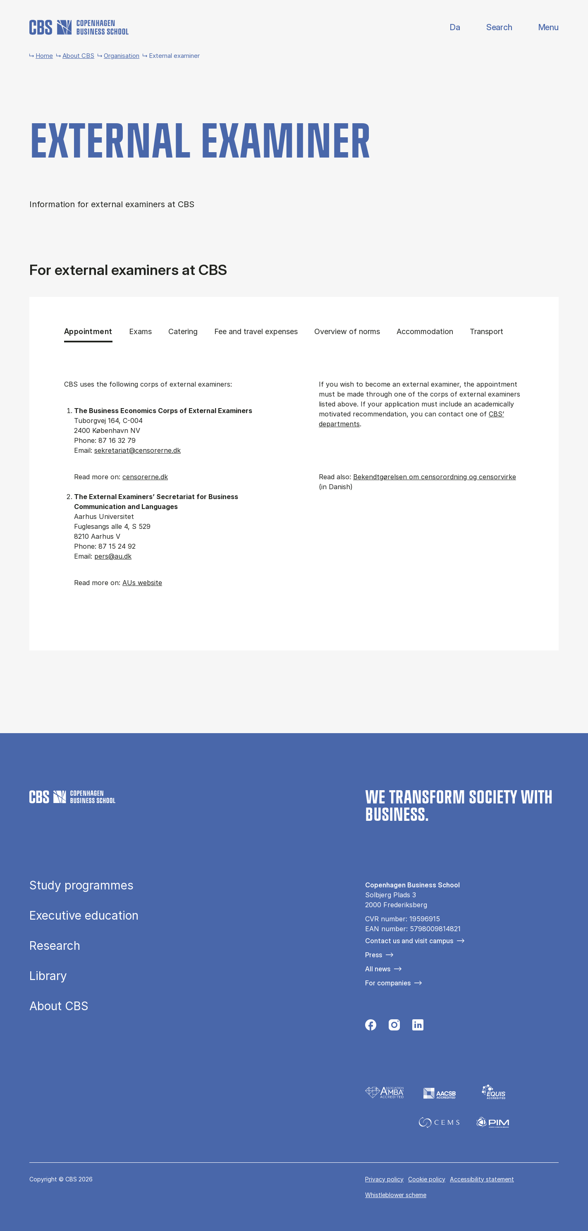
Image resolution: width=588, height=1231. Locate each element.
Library (48, 976)
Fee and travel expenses (256, 331)
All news (377, 969)
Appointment (88, 331)
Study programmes (81, 886)
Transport (490, 331)
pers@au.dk (112, 556)
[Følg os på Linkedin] (417, 1027)
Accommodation (425, 331)
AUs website (142, 582)
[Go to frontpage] (79, 27)
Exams (140, 331)
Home (44, 56)
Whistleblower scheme (395, 1194)
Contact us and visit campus (409, 941)
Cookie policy (426, 1179)
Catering (183, 331)
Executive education (84, 916)
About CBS (78, 56)
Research (54, 946)
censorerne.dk (145, 477)
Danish (448, 27)
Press (373, 955)
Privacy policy (384, 1179)
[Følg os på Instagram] (394, 1027)
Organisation (121, 56)
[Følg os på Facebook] (370, 1027)
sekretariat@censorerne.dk (137, 450)
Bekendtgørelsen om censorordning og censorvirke (434, 477)
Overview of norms (347, 331)
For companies (388, 983)
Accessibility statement (482, 1179)
